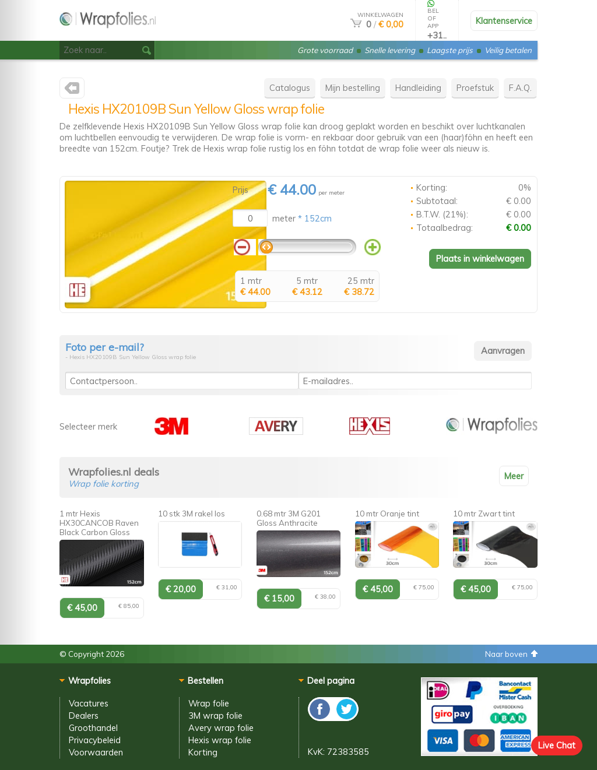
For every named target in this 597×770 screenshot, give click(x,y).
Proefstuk (475, 87)
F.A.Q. (520, 87)
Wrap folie (208, 703)
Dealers (84, 715)
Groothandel (93, 727)
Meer (514, 475)
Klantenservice (504, 20)
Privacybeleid (95, 740)
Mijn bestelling (352, 87)
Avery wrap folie (221, 727)
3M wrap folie (215, 715)
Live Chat (556, 745)
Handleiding (418, 87)
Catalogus (289, 87)
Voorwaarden (96, 752)
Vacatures (88, 703)
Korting (202, 752)
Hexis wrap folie (219, 740)
